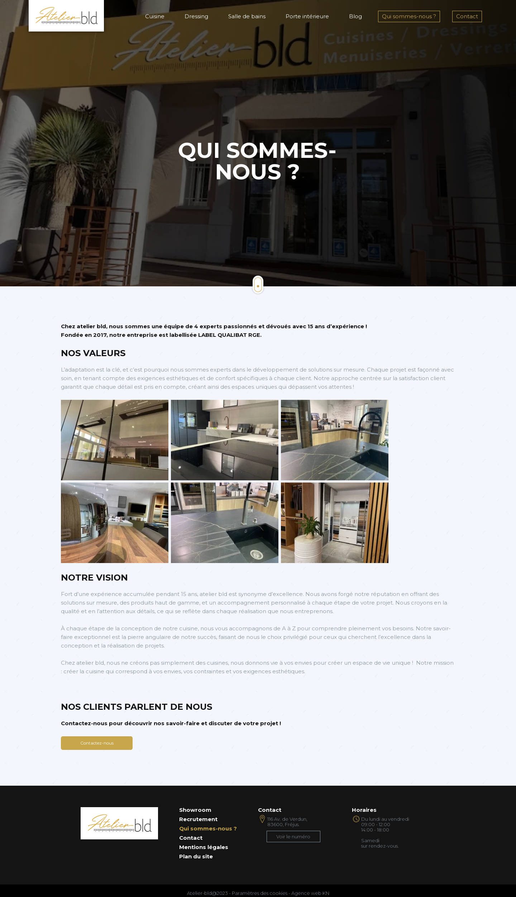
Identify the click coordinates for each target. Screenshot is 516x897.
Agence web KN (310, 893)
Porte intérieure (307, 16)
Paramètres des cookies (259, 893)
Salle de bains (247, 16)
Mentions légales (203, 847)
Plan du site (196, 856)
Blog (355, 16)
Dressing (196, 16)
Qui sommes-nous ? (409, 16)
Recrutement (198, 819)
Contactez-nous (97, 743)
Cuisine (154, 16)
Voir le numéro (293, 836)
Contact (467, 16)
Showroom (195, 810)
